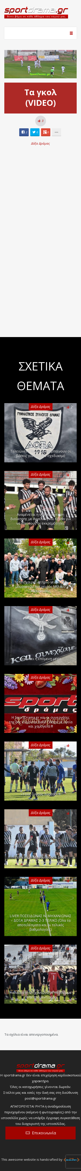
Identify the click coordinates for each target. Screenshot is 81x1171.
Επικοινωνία (44, 1133)
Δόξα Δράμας (40, 143)
